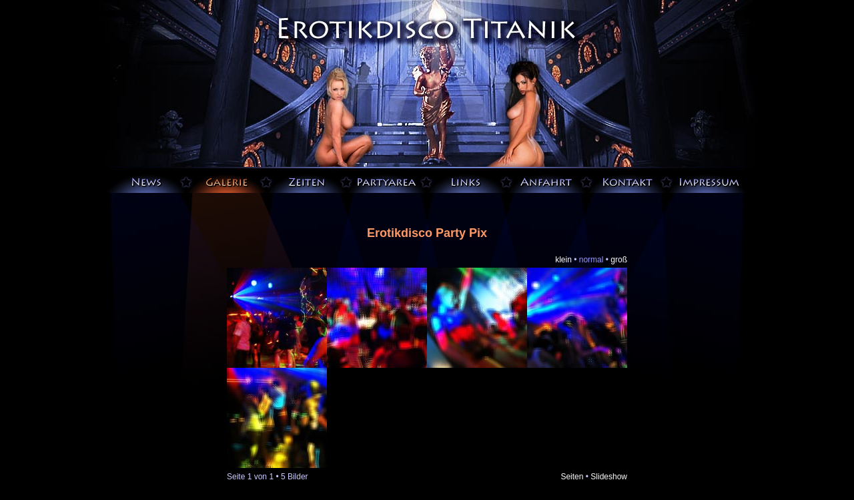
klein (563, 259)
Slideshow (608, 476)
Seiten (571, 476)
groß (618, 259)
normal (591, 259)
